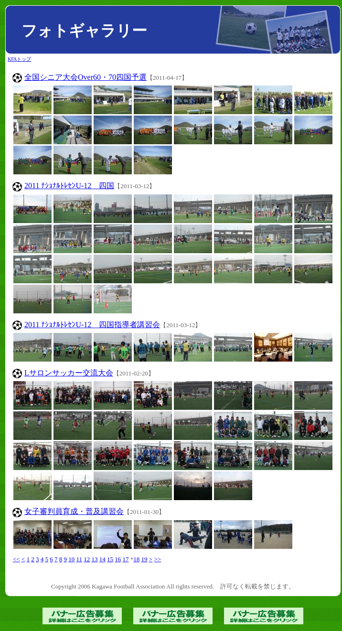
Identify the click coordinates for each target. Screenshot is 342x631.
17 (126, 559)
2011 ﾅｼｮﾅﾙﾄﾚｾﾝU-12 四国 (69, 186)
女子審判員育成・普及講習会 (74, 511)
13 (95, 559)
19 (144, 559)
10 (71, 559)
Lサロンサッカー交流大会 (68, 373)
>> (157, 559)
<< (16, 559)
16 (118, 559)
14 (102, 559)
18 (136, 559)
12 (87, 559)
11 (79, 559)
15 (110, 559)
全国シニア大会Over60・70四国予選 (85, 77)
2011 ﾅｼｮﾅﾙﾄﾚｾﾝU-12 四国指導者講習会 (92, 325)
